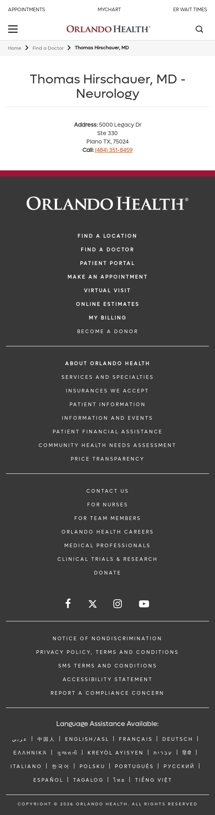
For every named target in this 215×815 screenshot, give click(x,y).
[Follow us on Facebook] (68, 604)
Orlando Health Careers (107, 532)
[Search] (199, 30)
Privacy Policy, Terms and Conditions (107, 652)
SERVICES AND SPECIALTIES (107, 377)
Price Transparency (108, 459)
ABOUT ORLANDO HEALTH (107, 363)
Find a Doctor (48, 48)
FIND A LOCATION (107, 236)
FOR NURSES (107, 505)
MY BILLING (108, 318)
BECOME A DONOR (107, 331)
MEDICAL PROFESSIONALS (107, 545)
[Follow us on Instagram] (118, 604)
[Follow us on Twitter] (92, 605)
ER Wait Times (190, 9)
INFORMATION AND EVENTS (107, 418)
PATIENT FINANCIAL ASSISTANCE (108, 432)
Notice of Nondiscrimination (107, 638)
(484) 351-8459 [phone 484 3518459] (114, 150)
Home (14, 48)
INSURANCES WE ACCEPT (107, 391)
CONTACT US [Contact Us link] (107, 491)
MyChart (109, 9)
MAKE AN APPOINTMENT (108, 277)
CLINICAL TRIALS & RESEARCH (107, 559)
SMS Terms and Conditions (107, 666)
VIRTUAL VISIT (107, 290)
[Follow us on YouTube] (144, 604)
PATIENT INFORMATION (108, 404)
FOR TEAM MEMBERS (107, 518)
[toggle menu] (14, 30)
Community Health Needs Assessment (107, 445)
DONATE (107, 573)
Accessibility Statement (108, 679)
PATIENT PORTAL (107, 263)
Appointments (26, 9)
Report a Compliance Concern (107, 693)
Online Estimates (107, 304)
